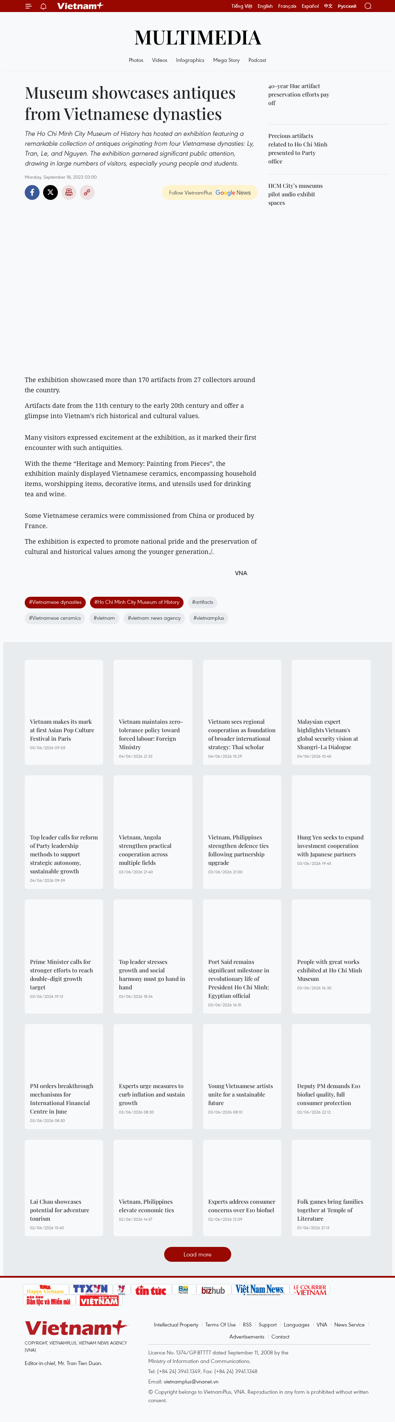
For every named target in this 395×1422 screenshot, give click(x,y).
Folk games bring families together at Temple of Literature (330, 1210)
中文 (328, 6)
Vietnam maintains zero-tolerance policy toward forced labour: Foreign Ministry (151, 734)
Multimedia (197, 36)
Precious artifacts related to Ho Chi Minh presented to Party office (298, 148)
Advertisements (246, 1336)
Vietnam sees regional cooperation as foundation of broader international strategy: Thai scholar (242, 734)
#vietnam (104, 617)
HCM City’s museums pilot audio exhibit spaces (295, 194)
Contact (280, 1336)
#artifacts (202, 601)
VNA (322, 1324)
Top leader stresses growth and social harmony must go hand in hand (152, 974)
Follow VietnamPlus (190, 192)
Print (68, 192)
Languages (297, 1324)
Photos (136, 59)
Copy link (87, 192)
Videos (159, 59)
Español (310, 6)
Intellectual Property (176, 1324)
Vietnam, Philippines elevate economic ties (146, 1206)
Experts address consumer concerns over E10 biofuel (241, 1206)
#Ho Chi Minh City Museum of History (136, 601)
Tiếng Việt (242, 6)
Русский (347, 6)
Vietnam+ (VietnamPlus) (80, 6)
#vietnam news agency (154, 617)
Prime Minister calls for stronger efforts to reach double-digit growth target (61, 974)
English (265, 6)
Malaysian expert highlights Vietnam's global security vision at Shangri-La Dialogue (327, 734)
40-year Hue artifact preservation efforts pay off (298, 94)
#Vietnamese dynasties (55, 601)
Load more (197, 1254)
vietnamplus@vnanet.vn (191, 1381)
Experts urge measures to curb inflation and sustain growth (152, 1094)
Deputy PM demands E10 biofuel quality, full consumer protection (328, 1094)
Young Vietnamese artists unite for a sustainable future (240, 1094)
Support (268, 1324)
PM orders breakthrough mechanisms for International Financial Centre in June (62, 1098)
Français (287, 6)
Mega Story (226, 59)
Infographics (190, 59)
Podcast (257, 59)
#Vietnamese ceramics (55, 617)
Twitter (50, 192)
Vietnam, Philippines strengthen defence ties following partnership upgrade (238, 849)
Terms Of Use (220, 1324)
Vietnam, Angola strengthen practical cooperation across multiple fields (145, 849)
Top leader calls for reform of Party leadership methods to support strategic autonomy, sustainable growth (64, 854)
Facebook (32, 192)
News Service (349, 1324)
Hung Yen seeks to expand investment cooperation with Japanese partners (330, 845)
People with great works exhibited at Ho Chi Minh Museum (329, 970)
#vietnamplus (208, 617)
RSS (247, 1324)
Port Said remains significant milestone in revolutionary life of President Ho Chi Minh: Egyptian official (238, 978)
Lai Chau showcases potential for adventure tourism (59, 1210)
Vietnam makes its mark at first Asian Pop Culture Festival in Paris (62, 730)
